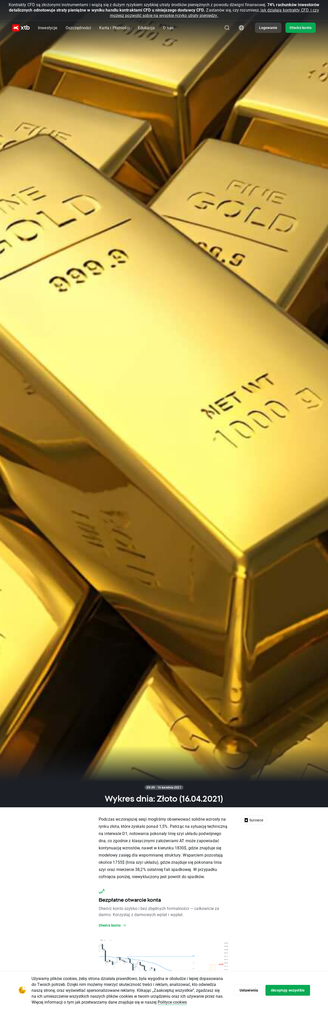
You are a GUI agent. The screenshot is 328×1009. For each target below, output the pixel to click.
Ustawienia (249, 990)
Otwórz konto (301, 27)
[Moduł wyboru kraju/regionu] (241, 28)
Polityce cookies (172, 1002)
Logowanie (268, 27)
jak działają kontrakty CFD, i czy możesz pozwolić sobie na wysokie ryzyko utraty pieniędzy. (214, 12)
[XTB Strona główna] (21, 28)
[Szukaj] (227, 28)
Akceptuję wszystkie (288, 990)
